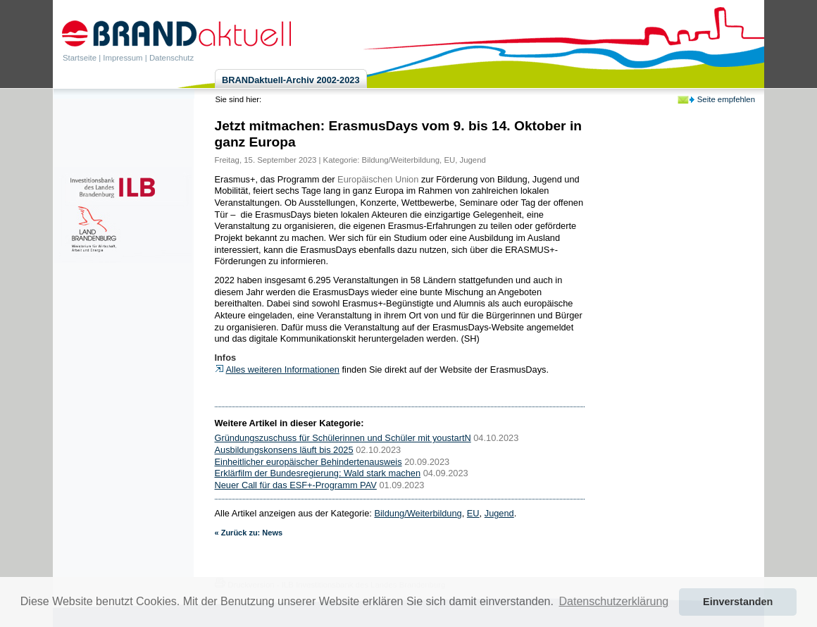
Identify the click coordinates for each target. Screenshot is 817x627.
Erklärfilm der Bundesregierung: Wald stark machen (318, 473)
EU (449, 160)
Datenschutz (171, 58)
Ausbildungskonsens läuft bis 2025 (284, 450)
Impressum (122, 58)
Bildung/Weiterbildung (400, 160)
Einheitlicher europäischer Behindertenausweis (308, 462)
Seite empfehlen (726, 99)
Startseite (79, 58)
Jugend (473, 160)
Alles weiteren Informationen (282, 369)
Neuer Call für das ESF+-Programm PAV (296, 485)
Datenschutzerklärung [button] (614, 601)
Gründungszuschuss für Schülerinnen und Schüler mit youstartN (343, 438)
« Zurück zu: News (249, 532)
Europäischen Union (377, 179)
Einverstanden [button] (738, 601)
